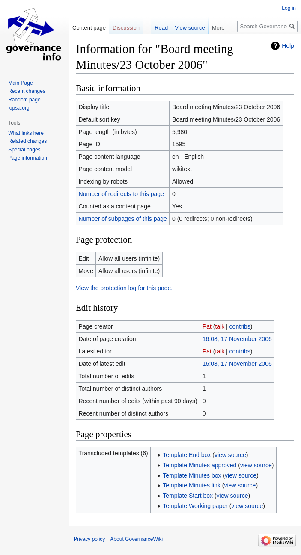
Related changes (27, 141)
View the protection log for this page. (124, 288)
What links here (26, 133)
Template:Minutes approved (199, 465)
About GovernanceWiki (136, 539)
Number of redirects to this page (121, 193)
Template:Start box (188, 495)
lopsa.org (18, 108)
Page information (27, 158)
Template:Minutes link (192, 485)
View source (190, 27)
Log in (289, 8)
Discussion (126, 27)
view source (230, 454)
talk (219, 326)
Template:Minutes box (192, 475)
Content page (89, 27)
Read (161, 27)
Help (288, 45)
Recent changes (26, 91)
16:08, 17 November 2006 (237, 338)
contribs (239, 326)
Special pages (24, 150)
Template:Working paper (195, 505)
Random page (24, 100)
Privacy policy (89, 539)
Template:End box (187, 454)
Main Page (20, 83)
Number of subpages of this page (123, 218)
